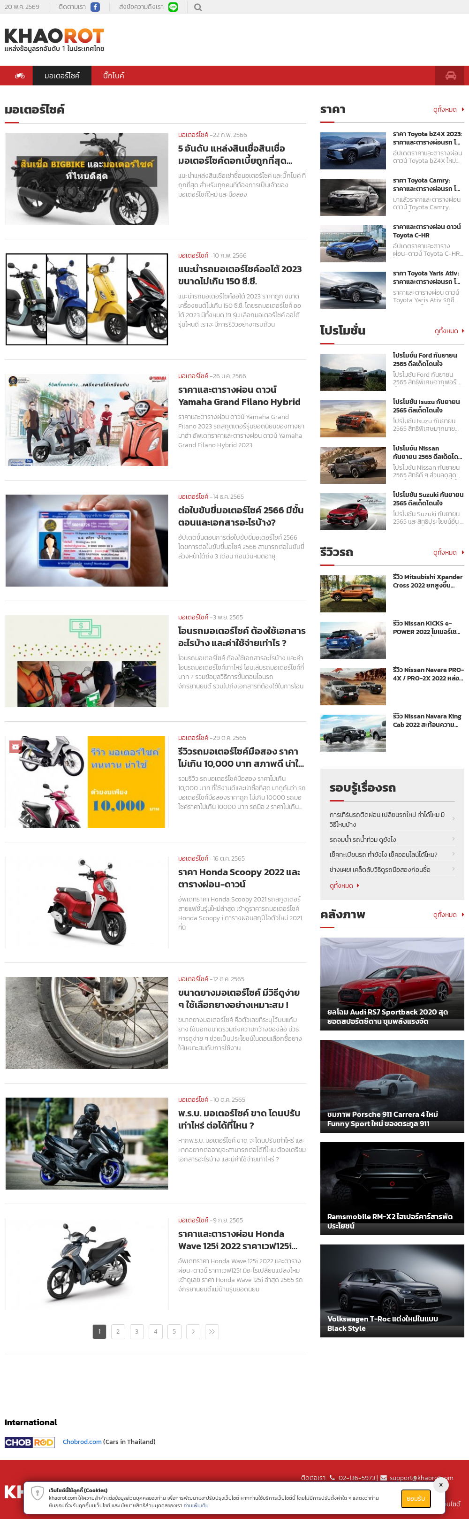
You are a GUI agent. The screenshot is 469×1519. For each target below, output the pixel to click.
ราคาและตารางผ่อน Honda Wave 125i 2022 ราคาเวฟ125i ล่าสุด (235, 1240)
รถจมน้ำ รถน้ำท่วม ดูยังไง (363, 840)
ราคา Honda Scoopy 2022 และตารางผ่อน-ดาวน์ (239, 878)
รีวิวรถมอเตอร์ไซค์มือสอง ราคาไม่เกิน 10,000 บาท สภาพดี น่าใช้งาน (241, 757)
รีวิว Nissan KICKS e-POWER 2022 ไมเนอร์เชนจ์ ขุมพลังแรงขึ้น (427, 627)
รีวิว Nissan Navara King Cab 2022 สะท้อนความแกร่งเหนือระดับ (427, 720)
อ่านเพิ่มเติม (196, 1505)
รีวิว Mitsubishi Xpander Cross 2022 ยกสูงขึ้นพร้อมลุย (427, 581)
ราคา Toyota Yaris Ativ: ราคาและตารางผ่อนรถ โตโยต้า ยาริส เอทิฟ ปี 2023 (427, 277)
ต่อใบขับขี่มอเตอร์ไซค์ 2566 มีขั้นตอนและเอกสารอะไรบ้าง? (241, 516)
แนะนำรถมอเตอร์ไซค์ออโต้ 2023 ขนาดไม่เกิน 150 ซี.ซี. (240, 275)
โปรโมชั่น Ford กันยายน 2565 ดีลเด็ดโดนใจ (425, 359)
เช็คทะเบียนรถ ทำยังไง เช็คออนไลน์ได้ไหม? (384, 855)
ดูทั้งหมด (448, 109)
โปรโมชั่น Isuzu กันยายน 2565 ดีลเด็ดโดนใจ (426, 406)
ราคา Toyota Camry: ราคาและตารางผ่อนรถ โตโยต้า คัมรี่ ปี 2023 (427, 184)
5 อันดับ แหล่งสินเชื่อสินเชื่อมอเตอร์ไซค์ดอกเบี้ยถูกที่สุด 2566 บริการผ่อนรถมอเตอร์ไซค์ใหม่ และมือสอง (239, 154)
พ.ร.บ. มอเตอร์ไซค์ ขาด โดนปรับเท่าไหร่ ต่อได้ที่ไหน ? (239, 1119)
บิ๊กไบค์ (113, 75)
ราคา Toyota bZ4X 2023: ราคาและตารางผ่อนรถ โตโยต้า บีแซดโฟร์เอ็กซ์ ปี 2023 (427, 138)
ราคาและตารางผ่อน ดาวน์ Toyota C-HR (427, 231)
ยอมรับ (416, 1499)
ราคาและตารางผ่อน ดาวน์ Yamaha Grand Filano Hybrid (239, 395)
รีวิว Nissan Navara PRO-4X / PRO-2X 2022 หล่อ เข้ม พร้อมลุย (428, 674)
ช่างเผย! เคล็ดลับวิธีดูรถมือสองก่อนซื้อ (380, 870)
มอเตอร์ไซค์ (62, 75)
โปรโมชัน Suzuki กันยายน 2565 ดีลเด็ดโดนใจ (428, 499)
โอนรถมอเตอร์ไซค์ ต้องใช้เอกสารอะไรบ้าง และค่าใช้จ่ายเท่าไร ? (242, 637)
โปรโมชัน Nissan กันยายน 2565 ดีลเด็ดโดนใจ (427, 452)
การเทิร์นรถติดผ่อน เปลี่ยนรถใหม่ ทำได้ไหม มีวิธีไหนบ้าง (387, 820)
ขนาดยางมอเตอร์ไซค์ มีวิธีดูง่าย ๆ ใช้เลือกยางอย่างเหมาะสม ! (239, 998)
